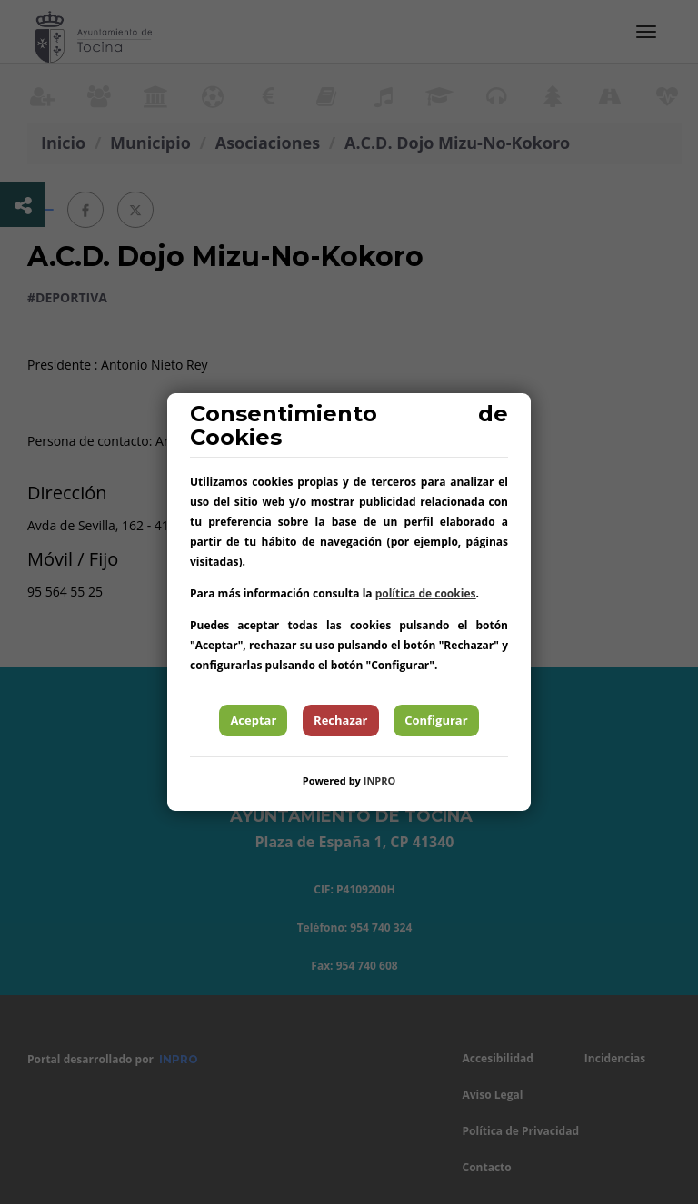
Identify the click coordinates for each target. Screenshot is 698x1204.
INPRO (380, 780)
